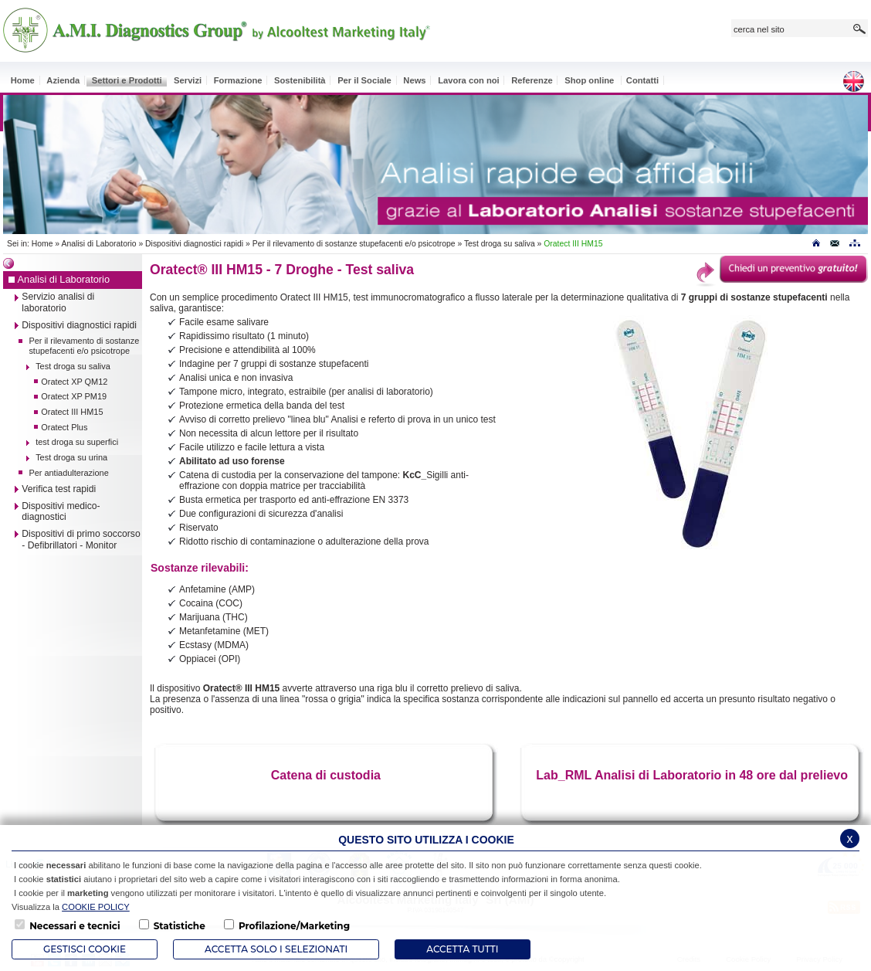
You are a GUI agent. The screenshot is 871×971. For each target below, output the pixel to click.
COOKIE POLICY (96, 907)
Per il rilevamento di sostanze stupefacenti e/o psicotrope (354, 243)
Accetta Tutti (462, 949)
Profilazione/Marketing (294, 926)
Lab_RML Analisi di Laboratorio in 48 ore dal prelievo (692, 775)
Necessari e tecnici (74, 926)
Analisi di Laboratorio (98, 243)
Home (42, 243)
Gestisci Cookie (84, 949)
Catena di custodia (326, 775)
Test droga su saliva (499, 243)
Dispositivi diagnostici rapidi (194, 243)
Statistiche (179, 926)
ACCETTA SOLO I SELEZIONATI (276, 949)
